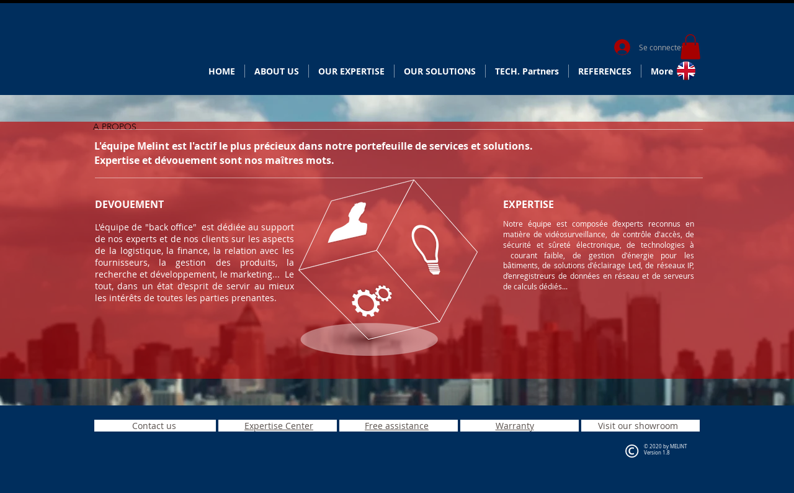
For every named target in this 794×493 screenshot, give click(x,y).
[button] (690, 47)
